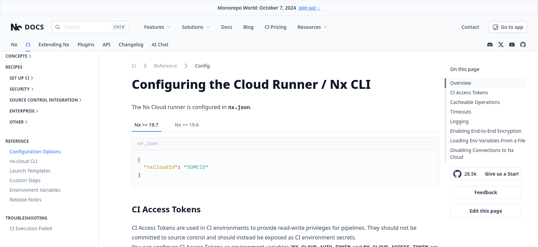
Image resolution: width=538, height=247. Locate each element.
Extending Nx (53, 44)
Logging (459, 121)
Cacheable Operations (475, 102)
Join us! (309, 7)
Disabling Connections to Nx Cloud (482, 153)
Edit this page (485, 211)
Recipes (13, 67)
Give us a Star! (502, 173)
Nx (14, 44)
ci (134, 65)
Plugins (86, 44)
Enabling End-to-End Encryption (486, 131)
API (106, 44)
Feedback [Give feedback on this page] (486, 192)
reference (165, 65)
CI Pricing (275, 27)
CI (27, 44)
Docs (226, 27)
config (202, 65)
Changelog (131, 44)
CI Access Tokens (469, 92)
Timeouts (460, 111)
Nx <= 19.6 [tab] (187, 124)
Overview (460, 83)
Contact (470, 27)
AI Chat (160, 44)
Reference (17, 141)
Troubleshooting (26, 218)
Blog (248, 27)
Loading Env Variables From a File (488, 140)
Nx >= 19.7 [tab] (146, 124)
